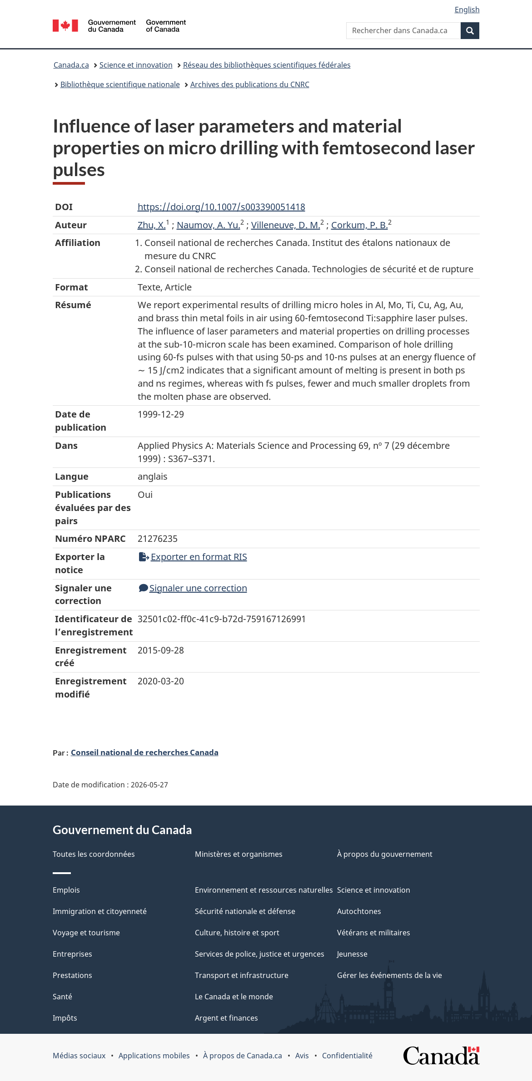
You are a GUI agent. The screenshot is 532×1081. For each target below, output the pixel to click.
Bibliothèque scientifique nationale (120, 84)
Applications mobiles (154, 1056)
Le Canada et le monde (234, 997)
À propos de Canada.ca (242, 1056)
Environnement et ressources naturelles (264, 890)
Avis (302, 1056)
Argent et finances (226, 1018)
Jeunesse (352, 954)
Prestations (72, 975)
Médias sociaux (79, 1056)
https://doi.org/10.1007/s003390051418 (221, 207)
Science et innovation (136, 65)
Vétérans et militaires (373, 933)
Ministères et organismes (239, 854)
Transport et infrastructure (241, 975)
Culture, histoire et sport (237, 933)
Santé (62, 997)
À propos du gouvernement (385, 854)
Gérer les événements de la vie (389, 975)
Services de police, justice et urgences (259, 954)
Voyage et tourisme (86, 933)
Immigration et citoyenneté (100, 911)
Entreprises (72, 954)
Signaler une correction (193, 588)
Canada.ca (71, 65)
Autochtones (359, 911)
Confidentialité (347, 1056)
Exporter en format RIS (193, 556)
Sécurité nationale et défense (245, 911)
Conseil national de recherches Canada (145, 752)
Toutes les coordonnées (94, 854)
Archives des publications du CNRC (249, 84)
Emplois (66, 890)
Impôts (65, 1018)
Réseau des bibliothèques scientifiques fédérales (267, 65)
